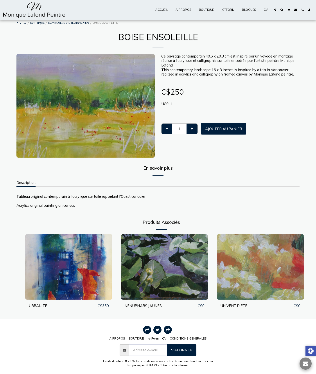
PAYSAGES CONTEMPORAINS (68, 23)
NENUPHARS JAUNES (143, 305)
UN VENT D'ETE (234, 305)
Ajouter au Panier (223, 128)
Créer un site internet (174, 365)
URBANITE (38, 305)
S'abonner (181, 350)
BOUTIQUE (37, 23)
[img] (68, 266)
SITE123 (151, 365)
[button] (275, 9)
